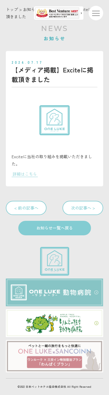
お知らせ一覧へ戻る (54, 228)
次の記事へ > (83, 208)
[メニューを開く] (96, 13)
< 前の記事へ (26, 208)
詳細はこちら (24, 174)
